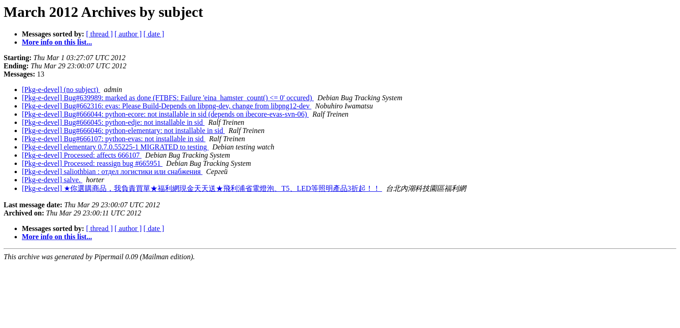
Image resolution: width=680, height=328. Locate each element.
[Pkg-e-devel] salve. (52, 180)
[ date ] (153, 34)
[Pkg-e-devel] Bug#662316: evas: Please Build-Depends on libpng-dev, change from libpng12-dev (167, 106)
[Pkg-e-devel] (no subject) (61, 89)
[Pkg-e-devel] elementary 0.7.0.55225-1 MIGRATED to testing (115, 147)
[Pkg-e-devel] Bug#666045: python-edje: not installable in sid (113, 122)
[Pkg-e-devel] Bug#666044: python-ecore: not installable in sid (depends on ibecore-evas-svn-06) (165, 114)
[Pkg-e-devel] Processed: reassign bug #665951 (92, 163)
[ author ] (128, 34)
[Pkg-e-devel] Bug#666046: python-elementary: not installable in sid (123, 130)
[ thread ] (99, 34)
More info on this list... (57, 42)
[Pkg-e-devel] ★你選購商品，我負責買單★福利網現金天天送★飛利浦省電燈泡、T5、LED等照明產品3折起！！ (202, 188)
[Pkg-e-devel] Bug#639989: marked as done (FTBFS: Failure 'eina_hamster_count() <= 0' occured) (168, 98)
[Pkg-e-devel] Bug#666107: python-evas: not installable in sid (113, 139)
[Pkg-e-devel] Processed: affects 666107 (82, 155)
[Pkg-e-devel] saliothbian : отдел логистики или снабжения (112, 171)
